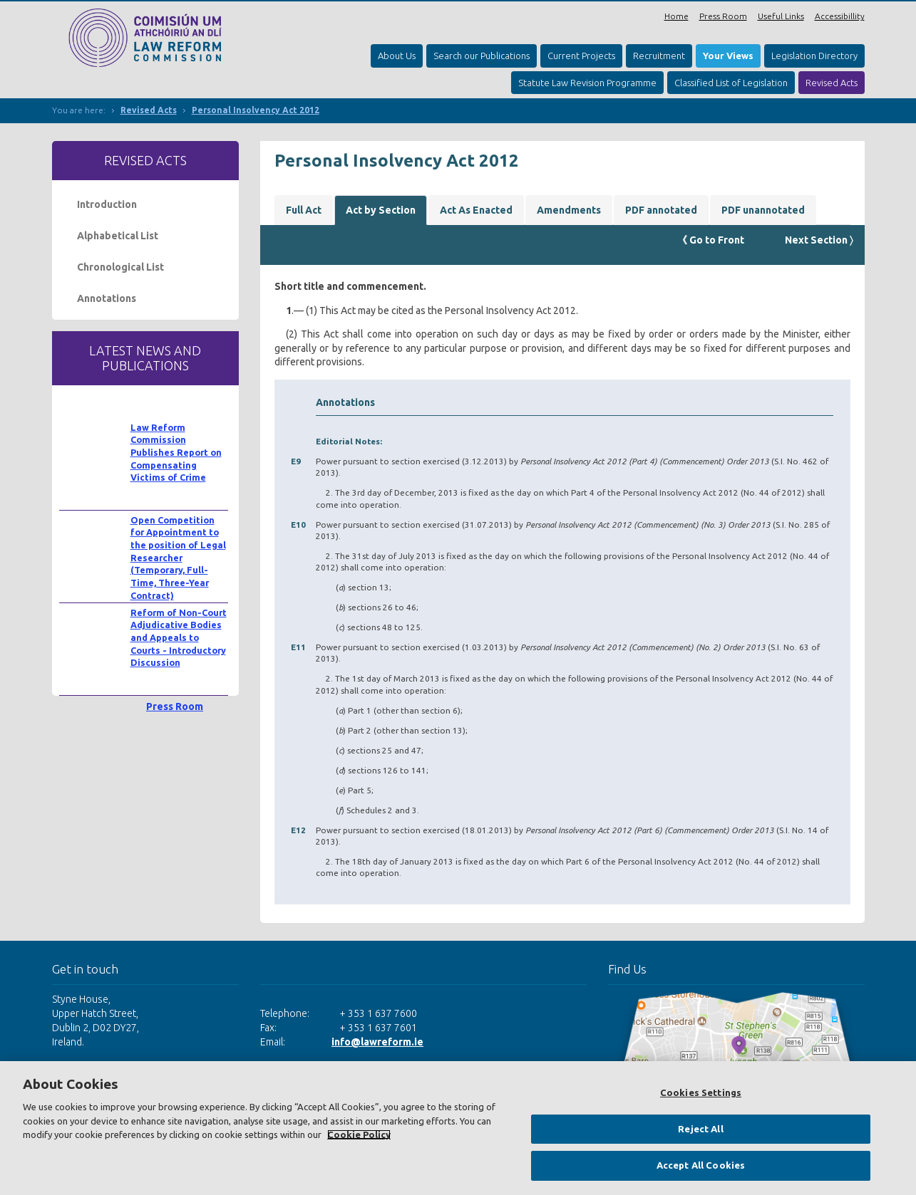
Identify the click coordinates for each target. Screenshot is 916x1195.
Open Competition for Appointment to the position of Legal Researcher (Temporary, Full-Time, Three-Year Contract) (178, 557)
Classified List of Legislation (731, 83)
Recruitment (659, 56)
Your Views (728, 56)
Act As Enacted (476, 210)
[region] (458, 1128)
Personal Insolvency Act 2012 (255, 110)
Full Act (303, 210)
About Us (397, 56)
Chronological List (120, 267)
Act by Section (381, 210)
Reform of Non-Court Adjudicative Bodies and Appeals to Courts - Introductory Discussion (178, 637)
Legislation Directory (814, 56)
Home (676, 16)
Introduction (107, 204)
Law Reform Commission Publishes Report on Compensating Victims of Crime (176, 452)
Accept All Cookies (701, 1165)
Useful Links (781, 16)
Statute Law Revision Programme (587, 83)
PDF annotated (661, 210)
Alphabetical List (117, 235)
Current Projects (581, 56)
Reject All (700, 1129)
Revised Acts (832, 83)
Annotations (106, 298)
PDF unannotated (763, 210)
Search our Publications (481, 56)
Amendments (569, 210)
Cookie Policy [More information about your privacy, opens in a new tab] (359, 1134)
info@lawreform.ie (377, 1042)
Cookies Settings (700, 1092)
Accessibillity (840, 16)
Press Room (723, 16)
